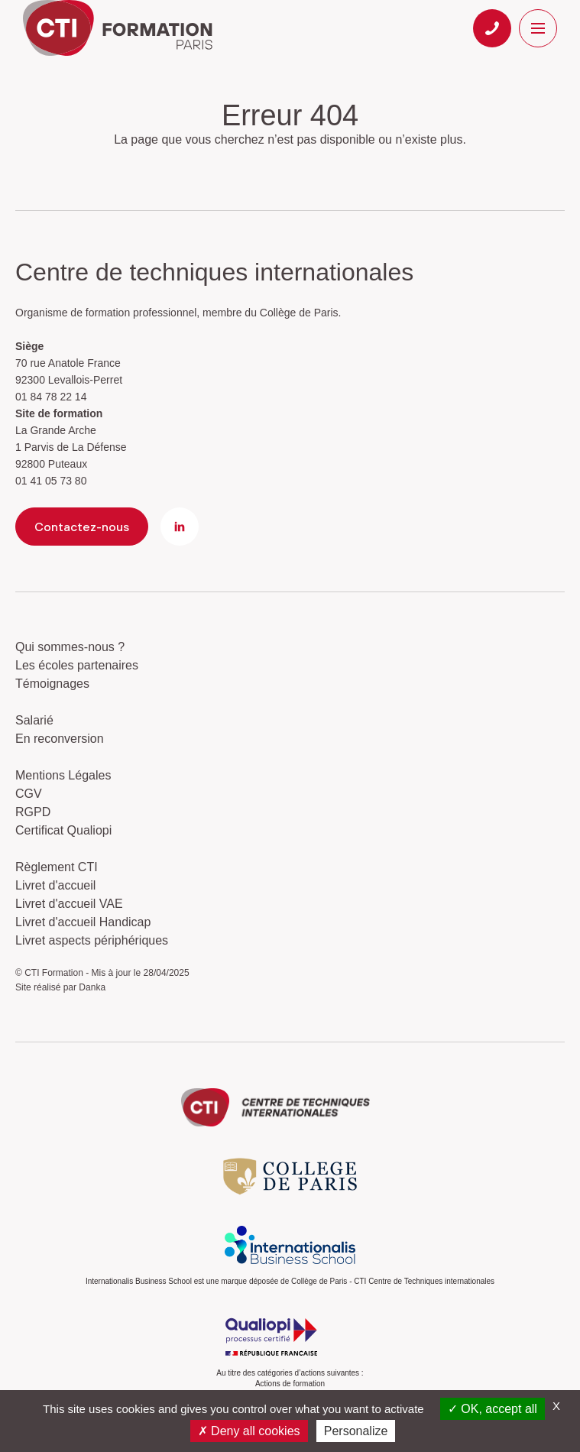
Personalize (356, 1430)
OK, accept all (492, 1408)
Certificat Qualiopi (63, 830)
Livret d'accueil (55, 885)
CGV (28, 793)
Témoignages (52, 683)
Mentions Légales (63, 775)
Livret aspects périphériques (91, 940)
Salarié (34, 720)
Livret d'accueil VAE (69, 903)
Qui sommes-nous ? (70, 646)
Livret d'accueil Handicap (83, 922)
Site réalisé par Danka (60, 987)
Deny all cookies (249, 1430)
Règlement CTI (56, 867)
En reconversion (59, 738)
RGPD (32, 811)
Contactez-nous (81, 526)
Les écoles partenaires (76, 665)
